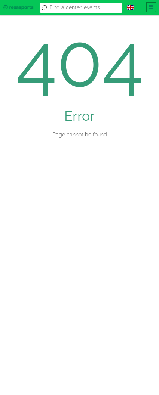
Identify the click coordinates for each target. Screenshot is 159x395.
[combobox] (84, 8)
